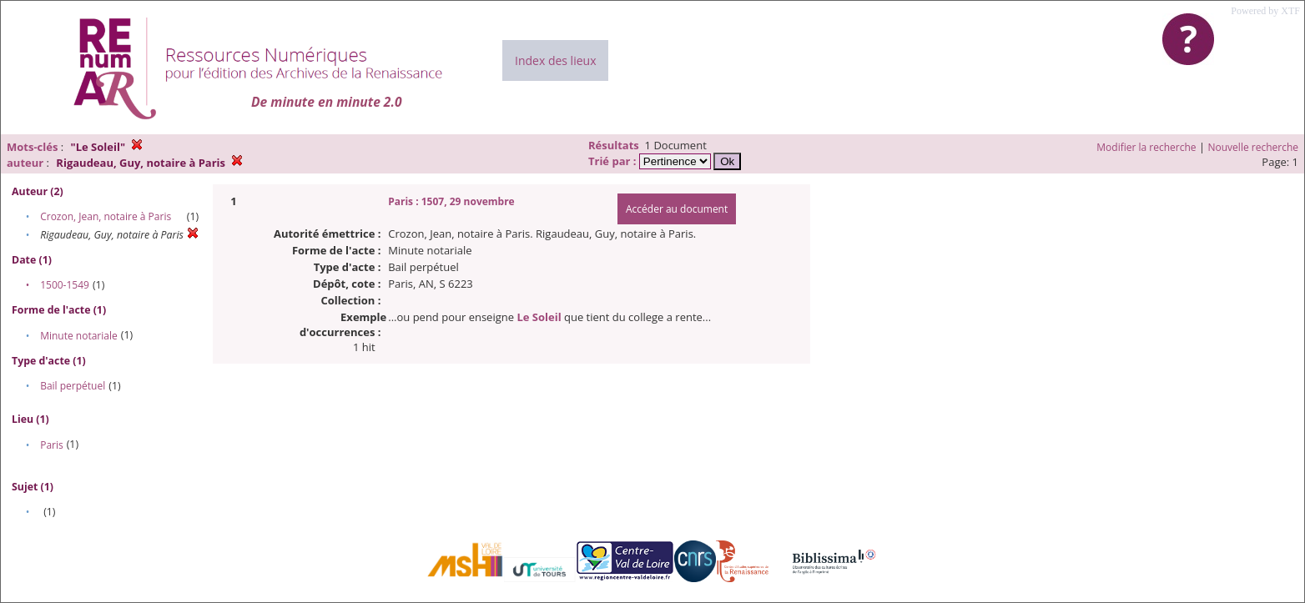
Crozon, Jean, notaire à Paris (105, 216)
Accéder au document (677, 209)
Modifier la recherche (1146, 147)
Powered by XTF (1265, 11)
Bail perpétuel (72, 386)
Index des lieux (555, 60)
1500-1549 (64, 285)
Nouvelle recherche (1253, 147)
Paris (51, 445)
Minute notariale (79, 336)
